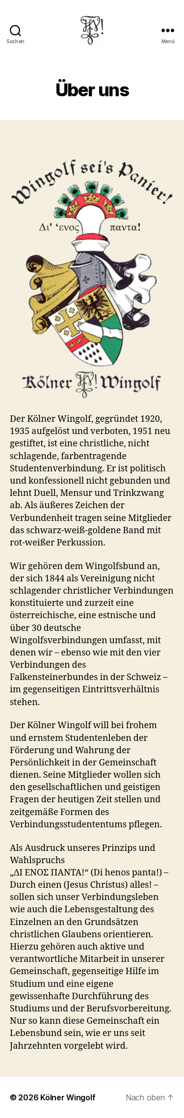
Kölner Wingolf (67, 1097)
